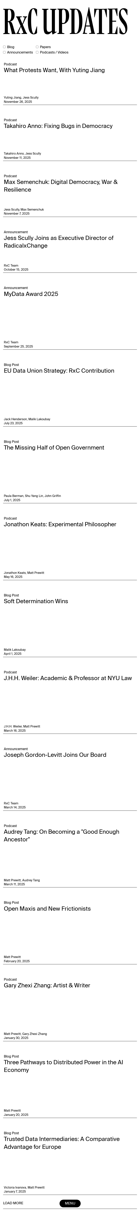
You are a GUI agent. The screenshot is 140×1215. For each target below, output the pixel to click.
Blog (10, 47)
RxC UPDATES (65, 22)
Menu (70, 1203)
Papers (45, 47)
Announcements (20, 52)
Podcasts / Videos (54, 52)
